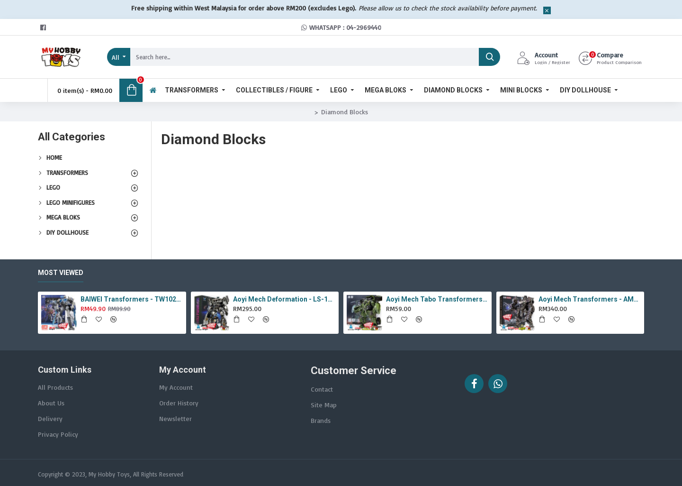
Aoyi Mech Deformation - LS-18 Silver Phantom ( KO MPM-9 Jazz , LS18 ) (284, 299)
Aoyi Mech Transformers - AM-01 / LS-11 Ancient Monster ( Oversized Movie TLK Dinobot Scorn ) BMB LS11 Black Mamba (589, 299)
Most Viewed (60, 272)
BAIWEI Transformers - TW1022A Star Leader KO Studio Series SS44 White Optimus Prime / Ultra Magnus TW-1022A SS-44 (132, 299)
